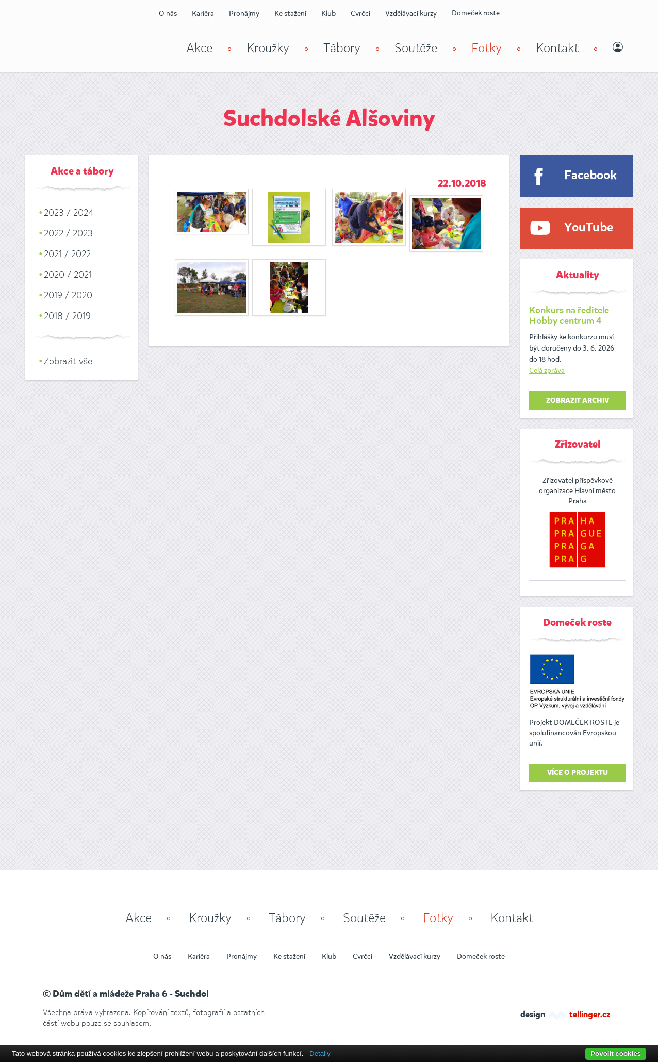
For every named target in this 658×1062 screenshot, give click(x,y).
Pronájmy (244, 14)
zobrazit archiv (577, 400)
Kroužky (267, 48)
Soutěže (415, 48)
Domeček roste (476, 13)
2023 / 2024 (68, 213)
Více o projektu (577, 772)
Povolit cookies (615, 1053)
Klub (328, 14)
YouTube (588, 228)
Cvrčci (360, 14)
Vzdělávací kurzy (411, 14)
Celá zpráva (547, 370)
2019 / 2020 (68, 295)
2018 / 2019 (67, 316)
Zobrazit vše (68, 361)
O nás (168, 14)
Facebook (590, 176)
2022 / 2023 (68, 233)
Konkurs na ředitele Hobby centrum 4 (569, 316)
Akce (199, 48)
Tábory (341, 48)
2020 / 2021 (68, 274)
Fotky (486, 48)
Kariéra (203, 14)
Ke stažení (290, 14)
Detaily (320, 1053)
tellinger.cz (589, 1015)
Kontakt (557, 48)
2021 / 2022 (67, 254)
